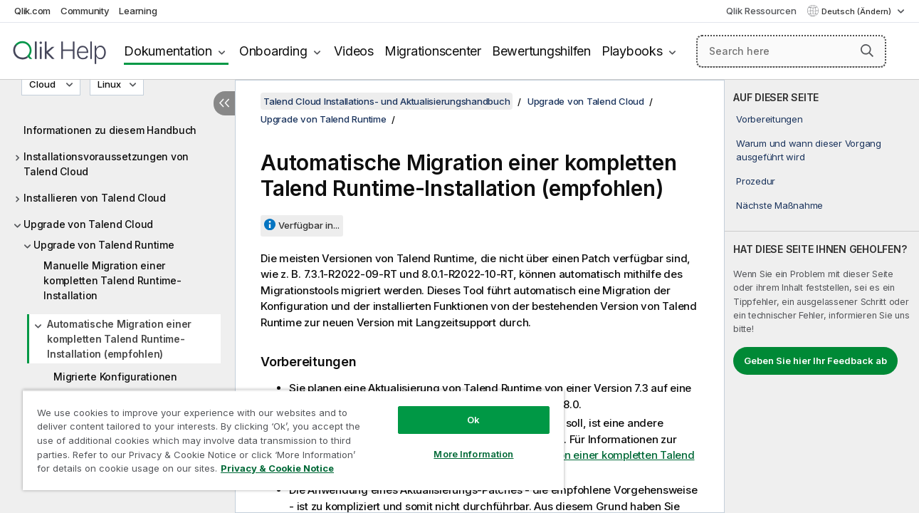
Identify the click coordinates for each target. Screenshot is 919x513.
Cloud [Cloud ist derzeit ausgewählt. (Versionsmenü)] (43, 84)
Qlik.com (32, 10)
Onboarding (273, 50)
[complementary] (822, 296)
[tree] (117, 285)
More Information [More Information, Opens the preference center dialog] (467, 454)
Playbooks (632, 50)
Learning (138, 10)
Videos (354, 50)
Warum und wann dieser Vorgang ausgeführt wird (808, 150)
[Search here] (791, 51)
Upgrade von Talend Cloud (88, 224)
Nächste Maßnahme (779, 205)
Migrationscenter (432, 50)
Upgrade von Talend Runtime (103, 245)
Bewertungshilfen (541, 50)
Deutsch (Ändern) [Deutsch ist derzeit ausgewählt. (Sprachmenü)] (857, 11)
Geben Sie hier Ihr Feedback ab (815, 360)
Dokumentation (168, 50)
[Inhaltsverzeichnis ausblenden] (224, 103)
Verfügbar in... (309, 225)
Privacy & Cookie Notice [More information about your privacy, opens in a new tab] (277, 468)
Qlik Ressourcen (761, 10)
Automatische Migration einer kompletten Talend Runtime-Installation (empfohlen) (119, 339)
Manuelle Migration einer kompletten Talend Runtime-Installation (112, 280)
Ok (467, 419)
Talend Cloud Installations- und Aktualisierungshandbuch (386, 101)
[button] (867, 50)
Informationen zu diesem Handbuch (109, 130)
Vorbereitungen (769, 119)
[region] (289, 440)
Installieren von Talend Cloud (94, 198)
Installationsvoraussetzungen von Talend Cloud (106, 163)
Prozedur (755, 181)
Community (85, 10)
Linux (109, 84)
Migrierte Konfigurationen (115, 376)
